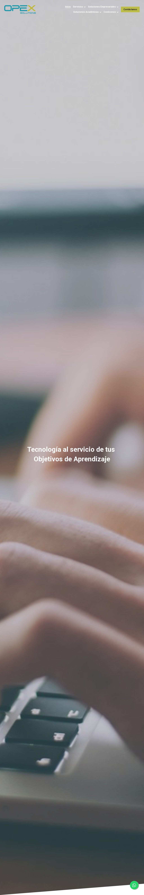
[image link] (20, 9)
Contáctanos (130, 9)
